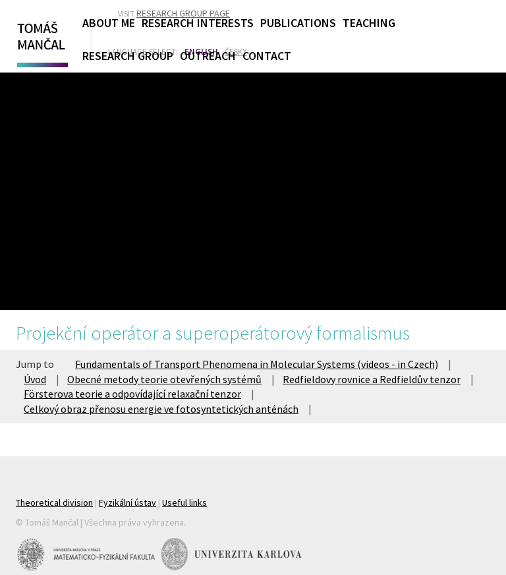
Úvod (35, 379)
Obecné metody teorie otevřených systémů (164, 379)
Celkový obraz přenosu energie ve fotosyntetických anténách (161, 408)
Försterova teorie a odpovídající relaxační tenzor (132, 393)
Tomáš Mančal (41, 41)
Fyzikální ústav (127, 502)
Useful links (184, 502)
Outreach (208, 55)
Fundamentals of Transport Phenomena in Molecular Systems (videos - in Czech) (256, 364)
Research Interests (198, 22)
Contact (266, 55)
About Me (108, 22)
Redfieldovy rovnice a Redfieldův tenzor (372, 379)
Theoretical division (54, 502)
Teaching (369, 22)
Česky (236, 51)
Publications (298, 22)
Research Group (127, 55)
